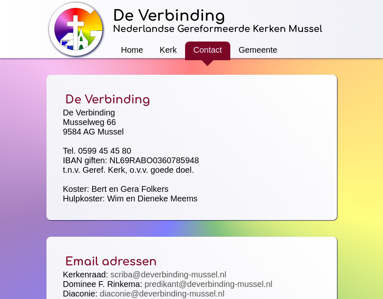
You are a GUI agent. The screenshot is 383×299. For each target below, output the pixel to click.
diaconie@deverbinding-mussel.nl (162, 293)
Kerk (168, 49)
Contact (207, 49)
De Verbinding (169, 15)
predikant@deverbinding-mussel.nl (208, 284)
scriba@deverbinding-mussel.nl (168, 274)
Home (132, 49)
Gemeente (258, 49)
